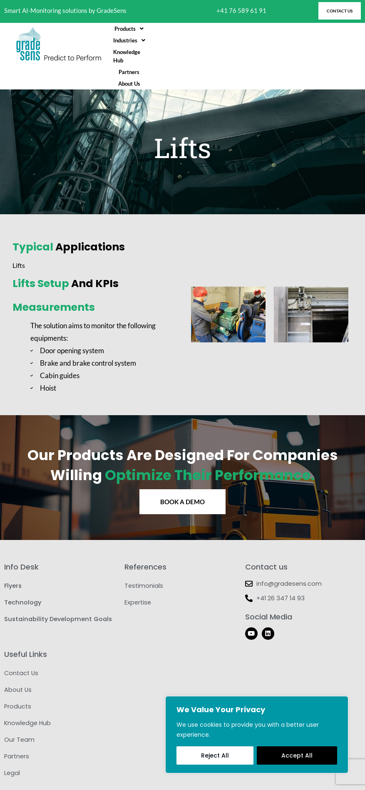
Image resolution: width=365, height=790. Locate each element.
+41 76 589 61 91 (241, 10)
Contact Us (21, 649)
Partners (285, 44)
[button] (159, 44)
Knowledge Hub (245, 44)
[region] (256, 734)
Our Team (19, 716)
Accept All (297, 755)
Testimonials (143, 562)
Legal (12, 749)
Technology (22, 579)
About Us (316, 44)
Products (159, 44)
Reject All (215, 755)
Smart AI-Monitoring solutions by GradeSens (65, 10)
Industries (200, 44)
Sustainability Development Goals (58, 595)
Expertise (137, 579)
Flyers (13, 562)
